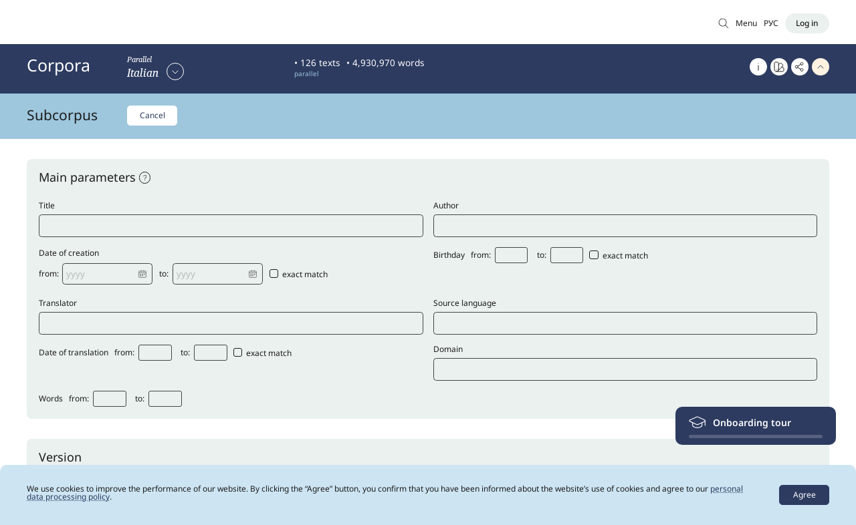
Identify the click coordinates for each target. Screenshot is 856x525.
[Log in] (807, 23)
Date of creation (69, 254)
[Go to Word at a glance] (779, 66)
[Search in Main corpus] (723, 23)
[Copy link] (800, 66)
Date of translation (73, 353)
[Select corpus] (155, 71)
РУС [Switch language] (771, 23)
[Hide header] (820, 66)
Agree (804, 494)
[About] (758, 66)
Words (51, 399)
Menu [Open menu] (746, 23)
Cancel (152, 115)
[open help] (145, 178)
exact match (299, 274)
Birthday (449, 256)
